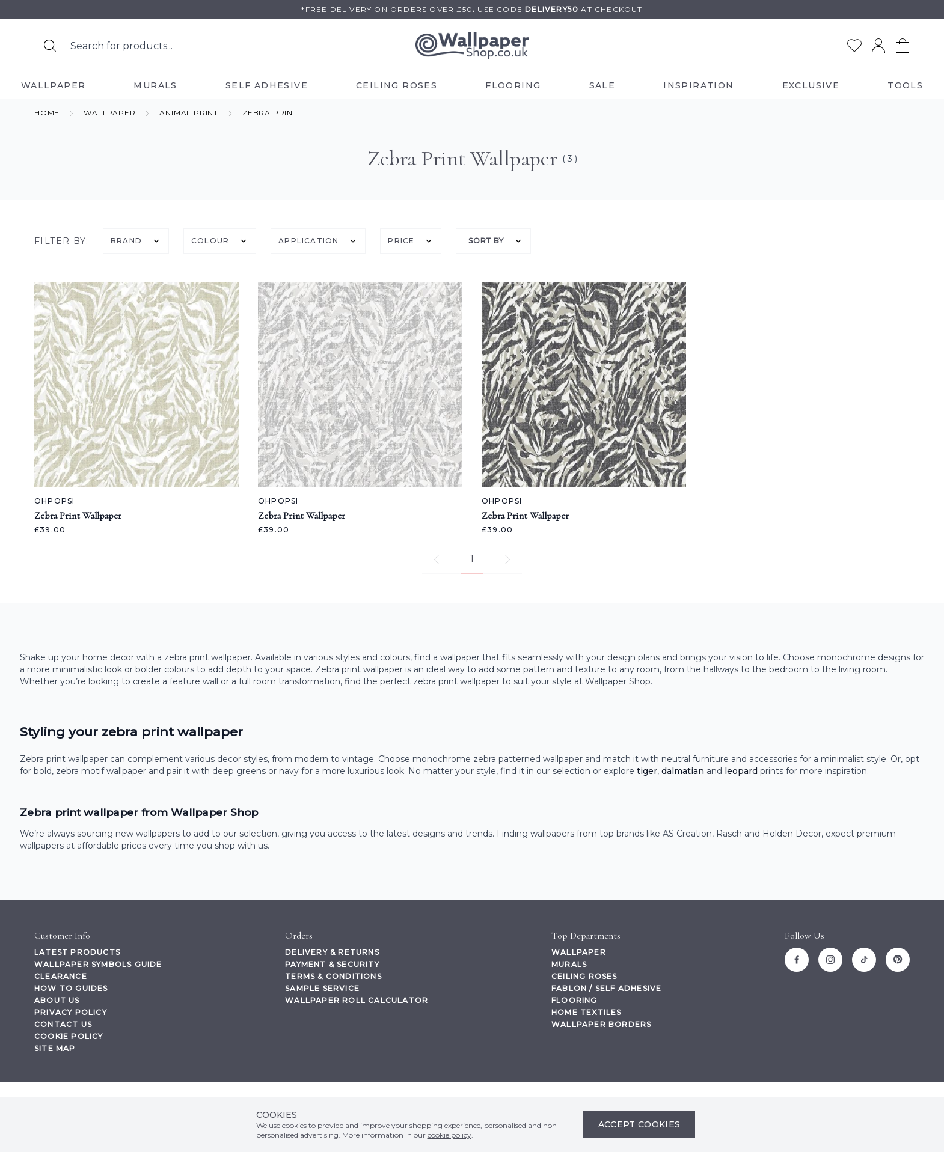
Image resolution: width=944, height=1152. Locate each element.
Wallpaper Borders (601, 1024)
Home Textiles (586, 1012)
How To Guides (71, 988)
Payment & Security (332, 964)
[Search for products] (50, 45)
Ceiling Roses (584, 976)
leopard (741, 771)
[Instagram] (830, 959)
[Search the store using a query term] (188, 45)
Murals (569, 964)
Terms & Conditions (333, 976)
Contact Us (63, 1024)
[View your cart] (902, 45)
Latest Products (77, 952)
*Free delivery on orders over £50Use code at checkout (471, 9)
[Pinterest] (897, 959)
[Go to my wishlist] (854, 45)
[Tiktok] (864, 959)
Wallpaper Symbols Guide (98, 964)
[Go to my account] (878, 45)
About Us (57, 1000)
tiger (647, 771)
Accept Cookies (639, 1124)
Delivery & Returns (332, 952)
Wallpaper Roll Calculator (356, 1000)
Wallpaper (578, 952)
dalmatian (682, 771)
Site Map (55, 1048)
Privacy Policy (70, 1012)
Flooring (574, 1000)
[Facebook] (796, 959)
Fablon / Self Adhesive (606, 988)
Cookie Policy (68, 1036)
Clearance (60, 976)
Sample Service (322, 988)
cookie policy (449, 1134)
